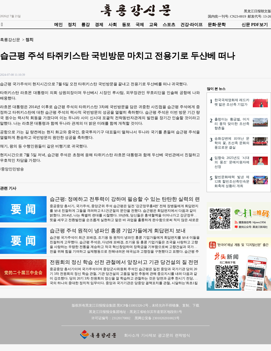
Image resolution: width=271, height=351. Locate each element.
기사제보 (148, 335)
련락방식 (182, 335)
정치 (72, 24)
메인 (58, 24)
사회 (112, 24)
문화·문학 (217, 24)
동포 (126, 24)
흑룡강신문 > (12, 39)
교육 (153, 24)
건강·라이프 (191, 24)
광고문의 (165, 335)
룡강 (85, 24)
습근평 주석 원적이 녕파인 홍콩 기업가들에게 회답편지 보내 (118, 230)
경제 (99, 24)
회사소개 (131, 335)
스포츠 (169, 24)
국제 (140, 24)
